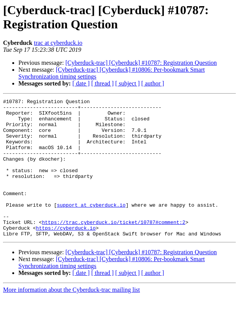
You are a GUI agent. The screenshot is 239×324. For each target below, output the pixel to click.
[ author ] (152, 83)
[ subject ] (127, 83)
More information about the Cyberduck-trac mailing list (71, 317)
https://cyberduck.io (66, 254)
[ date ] (81, 83)
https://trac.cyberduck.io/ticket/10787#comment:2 (113, 247)
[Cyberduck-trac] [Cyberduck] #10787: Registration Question (141, 62)
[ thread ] (102, 83)
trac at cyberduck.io (58, 42)
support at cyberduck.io (91, 226)
